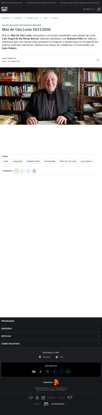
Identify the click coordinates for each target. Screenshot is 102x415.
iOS (59, 357)
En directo (87, 9)
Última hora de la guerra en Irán (11, 3)
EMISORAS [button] (50, 328)
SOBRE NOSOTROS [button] (50, 343)
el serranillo (49, 161)
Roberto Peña (33, 161)
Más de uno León (68, 161)
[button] (97, 60)
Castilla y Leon (33, 18)
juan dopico (86, 161)
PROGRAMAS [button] (50, 321)
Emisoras (18, 18)
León (45, 18)
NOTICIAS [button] (50, 336)
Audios (55, 18)
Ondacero (5, 18)
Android (44, 357)
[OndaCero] (4, 9)
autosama (17, 161)
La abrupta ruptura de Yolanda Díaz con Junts (41, 3)
